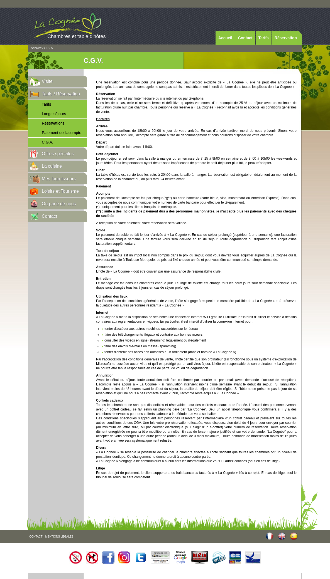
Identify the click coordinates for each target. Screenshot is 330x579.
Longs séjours (54, 114)
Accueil (225, 38)
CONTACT (36, 536)
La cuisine (52, 166)
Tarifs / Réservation (61, 93)
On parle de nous (59, 203)
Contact (245, 38)
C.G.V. (47, 142)
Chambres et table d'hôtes (76, 36)
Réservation (286, 38)
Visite (47, 81)
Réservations (53, 123)
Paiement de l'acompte (61, 132)
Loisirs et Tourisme (60, 191)
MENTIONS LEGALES (59, 536)
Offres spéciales (58, 153)
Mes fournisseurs (59, 178)
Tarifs (263, 38)
